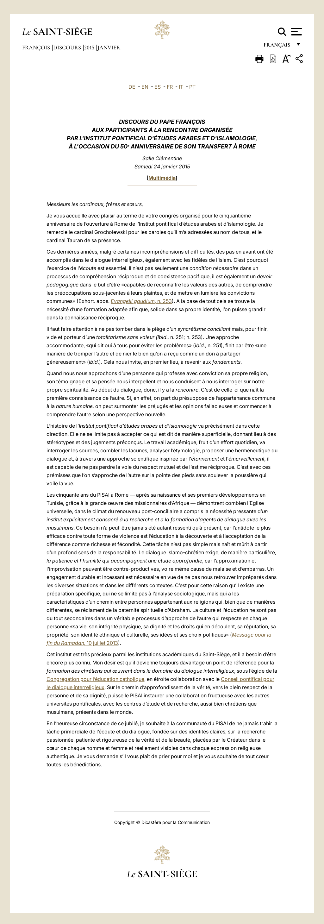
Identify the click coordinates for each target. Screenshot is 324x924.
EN (144, 87)
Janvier (108, 47)
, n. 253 (141, 301)
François (36, 47)
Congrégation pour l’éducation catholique (95, 679)
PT (192, 87)
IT (181, 87)
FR (170, 87)
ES (157, 87)
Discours (67, 47)
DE (131, 87)
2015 (90, 47)
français (277, 47)
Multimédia (162, 178)
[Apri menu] (296, 31)
